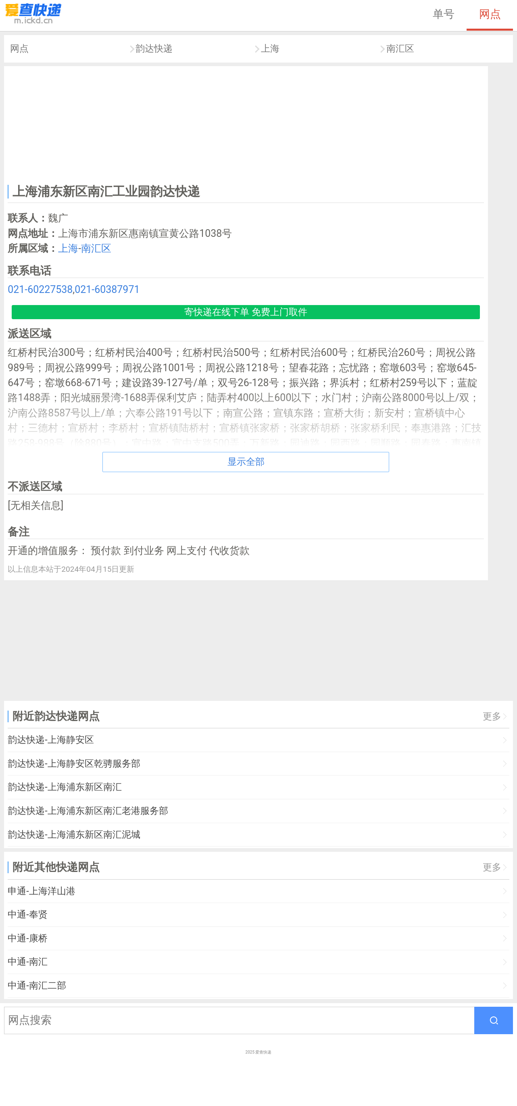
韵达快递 (154, 48)
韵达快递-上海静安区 (51, 739)
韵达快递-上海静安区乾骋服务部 (74, 763)
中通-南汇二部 (37, 985)
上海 (270, 48)
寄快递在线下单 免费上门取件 (245, 312)
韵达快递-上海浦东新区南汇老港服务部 (88, 810)
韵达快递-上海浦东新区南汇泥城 (74, 834)
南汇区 (400, 48)
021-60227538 (40, 289)
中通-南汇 (27, 961)
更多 (492, 716)
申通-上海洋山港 (41, 891)
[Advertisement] (246, 123)
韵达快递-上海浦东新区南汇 (64, 787)
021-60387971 (107, 289)
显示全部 (246, 461)
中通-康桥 (27, 938)
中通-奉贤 (27, 914)
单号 (443, 14)
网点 (490, 14)
